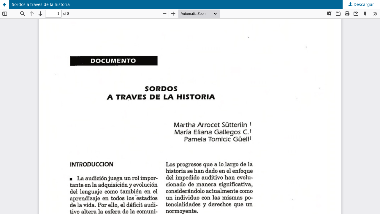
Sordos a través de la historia (41, 4)
